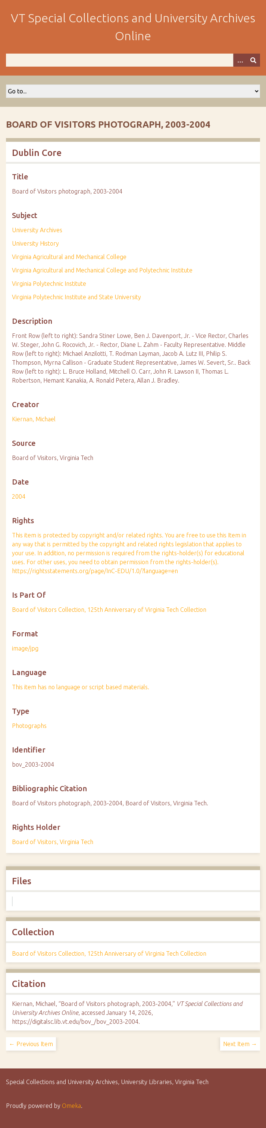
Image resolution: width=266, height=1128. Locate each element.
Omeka (71, 1105)
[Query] (133, 60)
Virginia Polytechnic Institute (49, 283)
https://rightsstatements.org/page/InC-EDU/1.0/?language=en (95, 571)
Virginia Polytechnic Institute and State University (76, 297)
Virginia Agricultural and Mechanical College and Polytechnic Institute (102, 270)
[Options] (240, 60)
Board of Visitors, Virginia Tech (52, 841)
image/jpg (25, 648)
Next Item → (240, 1044)
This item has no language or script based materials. (80, 687)
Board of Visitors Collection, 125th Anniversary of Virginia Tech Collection (109, 609)
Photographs (29, 725)
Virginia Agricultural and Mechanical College (69, 256)
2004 (18, 496)
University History (35, 243)
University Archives (37, 230)
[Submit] (253, 60)
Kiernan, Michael (34, 419)
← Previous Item (31, 1044)
